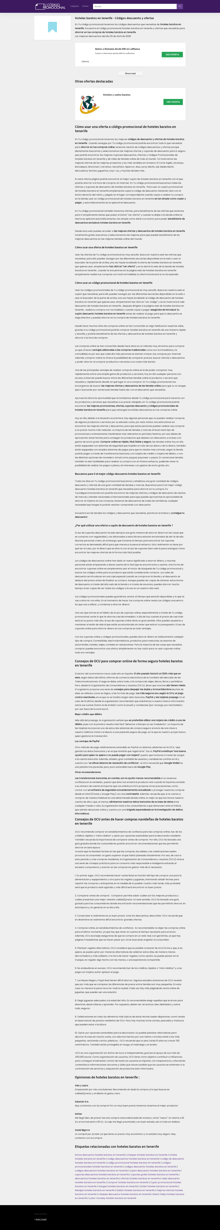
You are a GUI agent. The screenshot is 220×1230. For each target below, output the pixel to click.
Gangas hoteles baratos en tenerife (118, 1186)
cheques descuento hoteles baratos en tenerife (124, 1194)
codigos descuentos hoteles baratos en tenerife (101, 1170)
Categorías (74, 6)
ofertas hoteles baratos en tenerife (140, 1178)
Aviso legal (41, 1219)
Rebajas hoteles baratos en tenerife (95, 1190)
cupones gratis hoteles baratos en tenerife (154, 1174)
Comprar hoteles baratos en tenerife (127, 1182)
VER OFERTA (173, 102)
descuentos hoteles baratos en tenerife (97, 1178)
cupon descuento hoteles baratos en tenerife (155, 1170)
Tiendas (85, 6)
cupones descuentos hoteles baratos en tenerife (102, 1174)
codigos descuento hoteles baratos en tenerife (150, 1166)
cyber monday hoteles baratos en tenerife (112, 1198)
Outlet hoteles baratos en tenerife (159, 1186)
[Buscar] (180, 6)
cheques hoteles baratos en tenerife (147, 1154)
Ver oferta (172, 54)
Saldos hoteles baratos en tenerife (135, 1190)
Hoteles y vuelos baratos (116, 94)
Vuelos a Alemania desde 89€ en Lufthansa (117, 48)
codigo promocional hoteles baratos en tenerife (133, 1162)
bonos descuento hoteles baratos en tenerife (100, 1154)
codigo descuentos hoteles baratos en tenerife (133, 1158)
